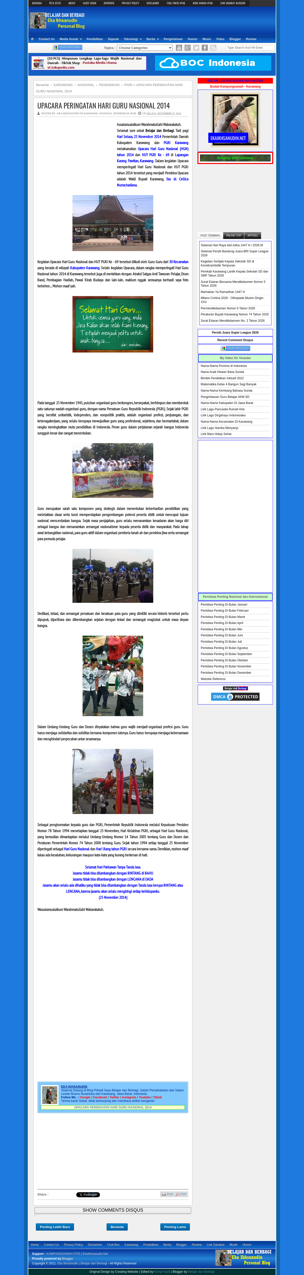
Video (220, 39)
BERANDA (37, 3)
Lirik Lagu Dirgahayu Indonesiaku (223, 415)
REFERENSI (109, 3)
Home (35, 1244)
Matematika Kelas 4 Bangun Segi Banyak (229, 384)
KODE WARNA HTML (203, 3)
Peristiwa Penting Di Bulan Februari (224, 610)
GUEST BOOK (89, 3)
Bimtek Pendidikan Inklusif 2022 (222, 378)
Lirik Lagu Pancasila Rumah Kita (222, 409)
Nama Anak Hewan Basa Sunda (222, 372)
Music (206, 39)
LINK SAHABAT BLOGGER (232, 3)
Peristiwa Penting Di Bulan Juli (221, 641)
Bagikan (93, 1193)
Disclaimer (95, 1244)
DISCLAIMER (153, 3)
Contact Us (47, 39)
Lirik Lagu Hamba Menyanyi (219, 428)
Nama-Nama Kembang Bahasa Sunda (226, 390)
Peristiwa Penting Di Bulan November (226, 666)
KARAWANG (91, 113)
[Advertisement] (181, 20)
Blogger (235, 39)
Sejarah (113, 39)
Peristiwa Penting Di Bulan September (226, 654)
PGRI (133, 113)
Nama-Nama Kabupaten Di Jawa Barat (227, 403)
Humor (193, 39)
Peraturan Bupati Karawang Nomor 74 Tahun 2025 (235, 314)
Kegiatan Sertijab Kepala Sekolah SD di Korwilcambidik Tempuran (227, 263)
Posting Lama (175, 1227)
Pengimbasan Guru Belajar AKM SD (225, 397)
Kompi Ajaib (162, 1271)
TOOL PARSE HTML (176, 3)
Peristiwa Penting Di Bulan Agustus (224, 648)
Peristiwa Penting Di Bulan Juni (222, 635)
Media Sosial (69, 39)
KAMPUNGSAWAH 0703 (63, 1254)
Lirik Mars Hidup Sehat (216, 434)
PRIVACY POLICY (130, 3)
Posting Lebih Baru (55, 1227)
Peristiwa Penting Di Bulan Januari (224, 604)
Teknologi (131, 39)
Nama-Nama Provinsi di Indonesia (224, 366)
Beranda (117, 1227)
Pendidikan (95, 39)
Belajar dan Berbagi (201, 1271)
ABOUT (71, 3)
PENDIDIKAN (121, 113)
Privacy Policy (73, 1244)
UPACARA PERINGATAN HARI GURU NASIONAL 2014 (103, 105)
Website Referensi (213, 679)
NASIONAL (105, 113)
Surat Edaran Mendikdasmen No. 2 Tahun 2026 (233, 320)
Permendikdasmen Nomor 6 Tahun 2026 (228, 308)
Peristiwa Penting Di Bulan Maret (223, 617)
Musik (233, 1244)
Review (251, 39)
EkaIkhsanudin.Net (95, 1254)
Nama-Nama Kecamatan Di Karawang (226, 421)
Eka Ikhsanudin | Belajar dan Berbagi (82, 1263)
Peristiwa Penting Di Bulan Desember (226, 672)
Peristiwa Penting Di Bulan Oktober (224, 660)
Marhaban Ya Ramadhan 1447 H (223, 292)
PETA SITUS (55, 3)
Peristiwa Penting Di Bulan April (222, 623)
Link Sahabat (215, 1244)
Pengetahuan (173, 39)
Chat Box (113, 1244)
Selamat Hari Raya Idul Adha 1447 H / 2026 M (232, 245)
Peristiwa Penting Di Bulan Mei (221, 629)
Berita (150, 39)
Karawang (131, 1244)
